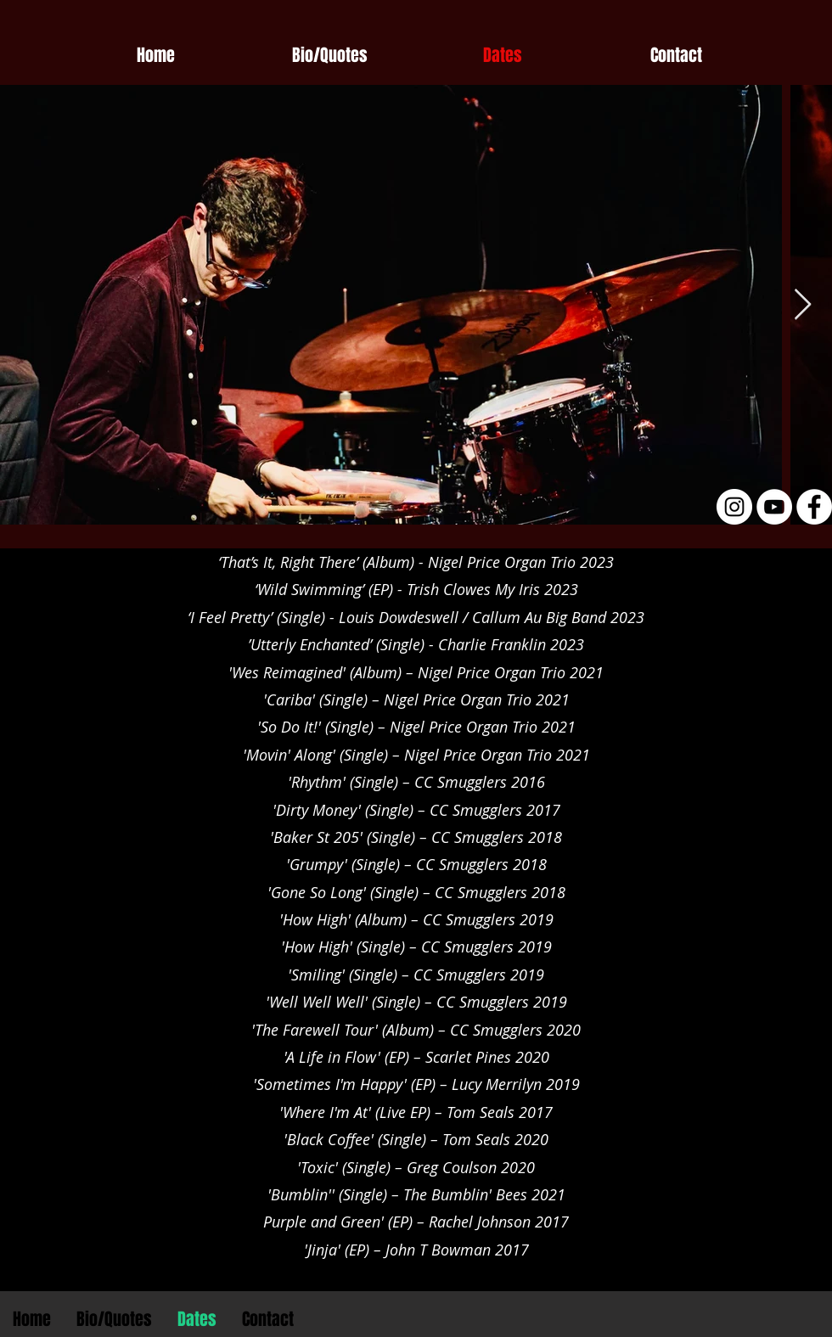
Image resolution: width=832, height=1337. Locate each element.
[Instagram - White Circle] (734, 507)
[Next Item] (802, 305)
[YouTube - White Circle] (774, 507)
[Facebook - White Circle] (814, 507)
